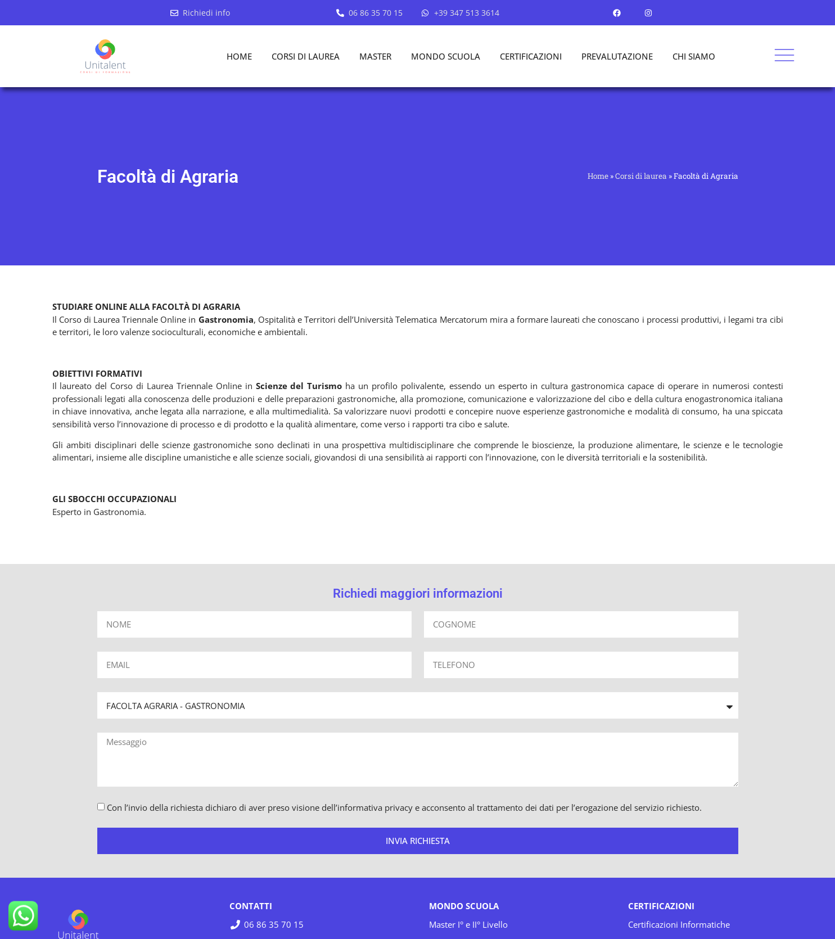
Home (598, 176)
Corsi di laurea (641, 176)
